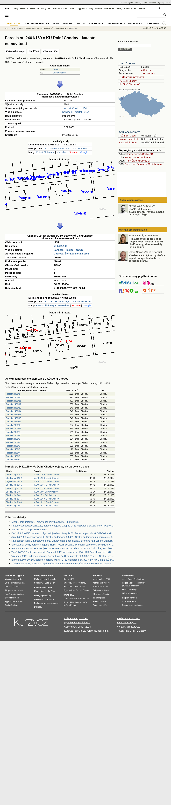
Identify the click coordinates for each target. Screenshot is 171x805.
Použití (120, 630)
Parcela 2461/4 (13, 442)
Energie (98, 8)
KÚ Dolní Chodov (127, 81)
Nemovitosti (18, 28)
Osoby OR (147, 154)
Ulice (133, 164)
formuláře (103, 605)
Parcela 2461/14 (13, 411)
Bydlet (160, 3)
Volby (124, 593)
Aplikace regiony (129, 132)
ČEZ (72, 579)
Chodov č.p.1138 (14, 488)
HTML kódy (139, 630)
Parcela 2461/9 (13, 459)
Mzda (47, 591)
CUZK (87, 111)
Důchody (38, 607)
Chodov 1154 (50, 51)
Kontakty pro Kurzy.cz (128, 626)
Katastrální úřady (100, 586)
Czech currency (129, 601)
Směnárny (38, 583)
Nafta (85, 602)
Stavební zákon (99, 601)
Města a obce (116, 23)
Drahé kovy (69, 595)
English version (129, 598)
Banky (37, 575)
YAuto (144, 3)
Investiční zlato (75, 598)
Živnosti (138, 154)
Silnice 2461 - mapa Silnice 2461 (29, 529)
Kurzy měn (46, 8)
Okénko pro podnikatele (133, 229)
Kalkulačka (109, 8)
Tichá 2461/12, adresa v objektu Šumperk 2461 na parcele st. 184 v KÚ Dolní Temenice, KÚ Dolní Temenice (63, 552)
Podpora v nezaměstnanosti (46, 603)
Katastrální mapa (15, 51)
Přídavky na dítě (12, 586)
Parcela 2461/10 (13, 397)
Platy (53, 591)
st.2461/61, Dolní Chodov (46, 505)
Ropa (66, 602)
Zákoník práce (99, 598)
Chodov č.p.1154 (14, 474)
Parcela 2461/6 (13, 449)
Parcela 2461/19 (13, 428)
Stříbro (86, 598)
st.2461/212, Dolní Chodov (46, 502)
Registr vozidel (128, 583)
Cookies (83, 618)
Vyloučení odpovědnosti (77, 622)
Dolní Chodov (59, 72)
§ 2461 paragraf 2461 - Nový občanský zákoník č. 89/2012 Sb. (45, 521)
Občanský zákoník (101, 594)
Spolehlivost (139, 579)
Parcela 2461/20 (13, 435)
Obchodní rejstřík (126, 3)
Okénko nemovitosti (131, 200)
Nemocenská (40, 599)
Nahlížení (34, 51)
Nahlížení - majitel (72, 111)
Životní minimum (12, 598)
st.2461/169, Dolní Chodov (46, 474)
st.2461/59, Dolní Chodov (46, 495)
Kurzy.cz (8, 28)
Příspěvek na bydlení (14, 590)
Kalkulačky (97, 23)
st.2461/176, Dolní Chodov (46, 488)
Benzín (78, 602)
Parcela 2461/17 (13, 421)
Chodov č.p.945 (13, 492)
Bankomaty (47, 575)
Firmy (130, 154)
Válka (133, 8)
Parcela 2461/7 (13, 453)
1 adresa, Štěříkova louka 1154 (71, 253)
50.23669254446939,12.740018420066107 (68, 148)
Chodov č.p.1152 (14, 478)
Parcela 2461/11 (13, 401)
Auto (124, 579)
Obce (127, 164)
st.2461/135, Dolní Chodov (46, 485)
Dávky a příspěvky (42, 596)
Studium (167, 3)
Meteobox (153, 3)
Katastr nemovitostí (132, 77)
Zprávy (15, 8)
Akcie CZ (24, 8)
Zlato (65, 8)
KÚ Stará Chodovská (129, 84)
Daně (56, 23)
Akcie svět (34, 8)
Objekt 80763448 (14, 481)
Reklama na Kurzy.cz (128, 618)
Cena (130, 579)
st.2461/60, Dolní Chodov (46, 492)
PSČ (108, 579)
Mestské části (155, 164)
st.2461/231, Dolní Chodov (46, 481)
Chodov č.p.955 (13, 505)
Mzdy (82, 586)
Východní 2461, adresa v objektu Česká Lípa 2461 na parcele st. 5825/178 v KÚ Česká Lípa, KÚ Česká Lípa (63, 556)
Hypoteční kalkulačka (14, 601)
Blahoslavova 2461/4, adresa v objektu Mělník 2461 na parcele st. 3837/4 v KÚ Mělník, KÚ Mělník (63, 559)
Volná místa (46, 587)
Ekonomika (135, 23)
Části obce (142, 164)
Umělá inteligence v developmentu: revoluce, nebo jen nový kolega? (146, 212)
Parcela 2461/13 (13, 408)
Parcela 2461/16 (13, 418)
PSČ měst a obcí (127, 135)
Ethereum (87, 590)
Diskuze (141, 8)
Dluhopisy (68, 583)
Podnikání (97, 575)
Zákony (119, 8)
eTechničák (134, 586)
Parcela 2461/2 (13, 432)
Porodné (50, 599)
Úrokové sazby (40, 579)
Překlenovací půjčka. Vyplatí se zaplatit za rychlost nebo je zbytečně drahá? (147, 258)
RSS (128, 630)
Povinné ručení (11, 605)
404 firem (146, 70)
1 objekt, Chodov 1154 (74, 108)
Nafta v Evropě (70, 605)
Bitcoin (73, 8)
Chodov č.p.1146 (14, 499)
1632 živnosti (148, 73)
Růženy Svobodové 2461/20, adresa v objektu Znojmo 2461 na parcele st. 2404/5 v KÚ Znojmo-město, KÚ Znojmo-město (63, 525)
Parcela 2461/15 (13, 414)
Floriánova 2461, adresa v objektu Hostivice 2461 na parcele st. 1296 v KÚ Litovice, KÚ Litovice (63, 548)
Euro (47, 583)
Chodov (56, 69)
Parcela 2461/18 (13, 425)
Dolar (52, 583)
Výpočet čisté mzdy (13, 579)
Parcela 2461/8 (13, 456)
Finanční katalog (129, 589)
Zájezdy (138, 3)
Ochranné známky (157, 23)
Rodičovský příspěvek (14, 594)
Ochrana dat (71, 618)
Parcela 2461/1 (13, 394)
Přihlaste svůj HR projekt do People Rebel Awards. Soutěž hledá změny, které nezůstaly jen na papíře (146, 242)
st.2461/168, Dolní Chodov (46, 478)
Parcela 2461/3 (13, 439)
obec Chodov (127, 63)
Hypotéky (82, 8)
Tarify (90, 8)
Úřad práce (39, 591)
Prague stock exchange (132, 605)
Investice (68, 575)
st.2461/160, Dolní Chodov (46, 499)
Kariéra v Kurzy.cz (126, 622)
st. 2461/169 (60, 246)
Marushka (62, 152)
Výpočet (20, 575)
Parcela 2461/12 (13, 404)
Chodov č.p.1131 (14, 485)
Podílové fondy (79, 583)
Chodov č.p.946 (13, 495)
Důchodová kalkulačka (14, 583)
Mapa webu (133, 593)
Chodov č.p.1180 (14, 502)
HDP (77, 586)
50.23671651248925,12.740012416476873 (68, 301)
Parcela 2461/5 (13, 446)
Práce (127, 8)
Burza (66, 579)
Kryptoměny (69, 590)
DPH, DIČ (81, 23)
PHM (72, 602)
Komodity (57, 8)
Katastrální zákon (127, 142)
